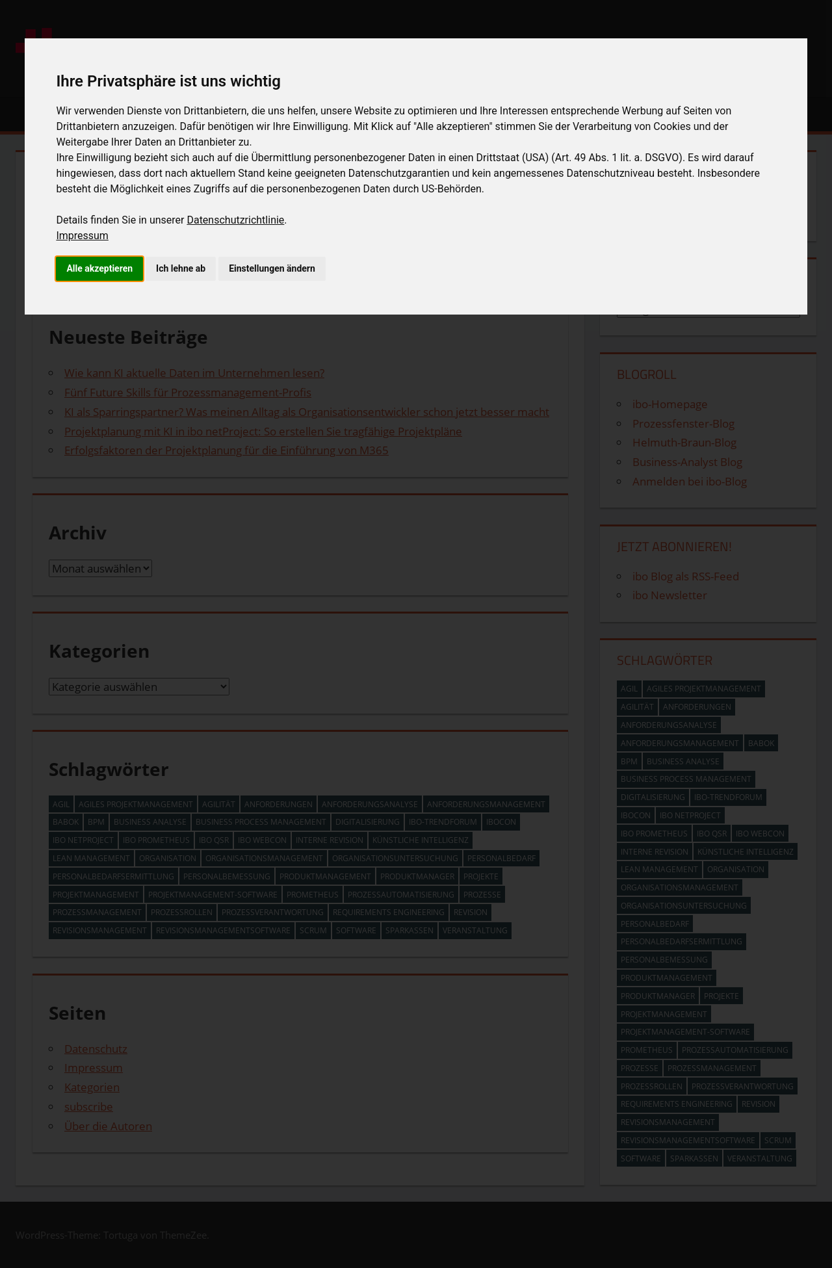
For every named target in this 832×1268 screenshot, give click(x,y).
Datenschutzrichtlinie (235, 220)
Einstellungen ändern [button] (272, 268)
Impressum (82, 235)
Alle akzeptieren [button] (99, 268)
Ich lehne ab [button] (180, 268)
